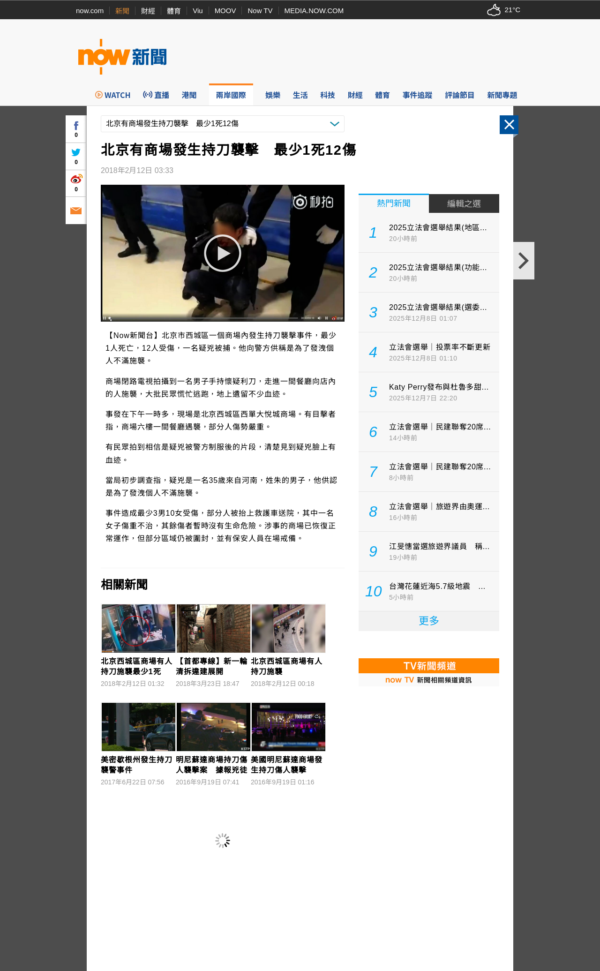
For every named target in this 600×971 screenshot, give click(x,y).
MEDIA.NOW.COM (314, 11)
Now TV (260, 11)
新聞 (122, 11)
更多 (429, 621)
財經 (148, 11)
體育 (174, 11)
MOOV (225, 11)
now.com (90, 11)
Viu (197, 11)
